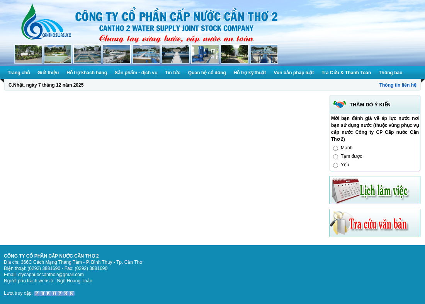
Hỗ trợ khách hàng (86, 72)
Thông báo (390, 72)
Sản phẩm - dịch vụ (136, 72)
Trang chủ (19, 72)
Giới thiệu (48, 72)
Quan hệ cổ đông (207, 72)
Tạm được (351, 156)
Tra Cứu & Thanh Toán (346, 72)
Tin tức (172, 72)
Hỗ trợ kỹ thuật (250, 72)
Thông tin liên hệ (397, 85)
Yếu (345, 164)
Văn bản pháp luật (294, 72)
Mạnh (346, 147)
